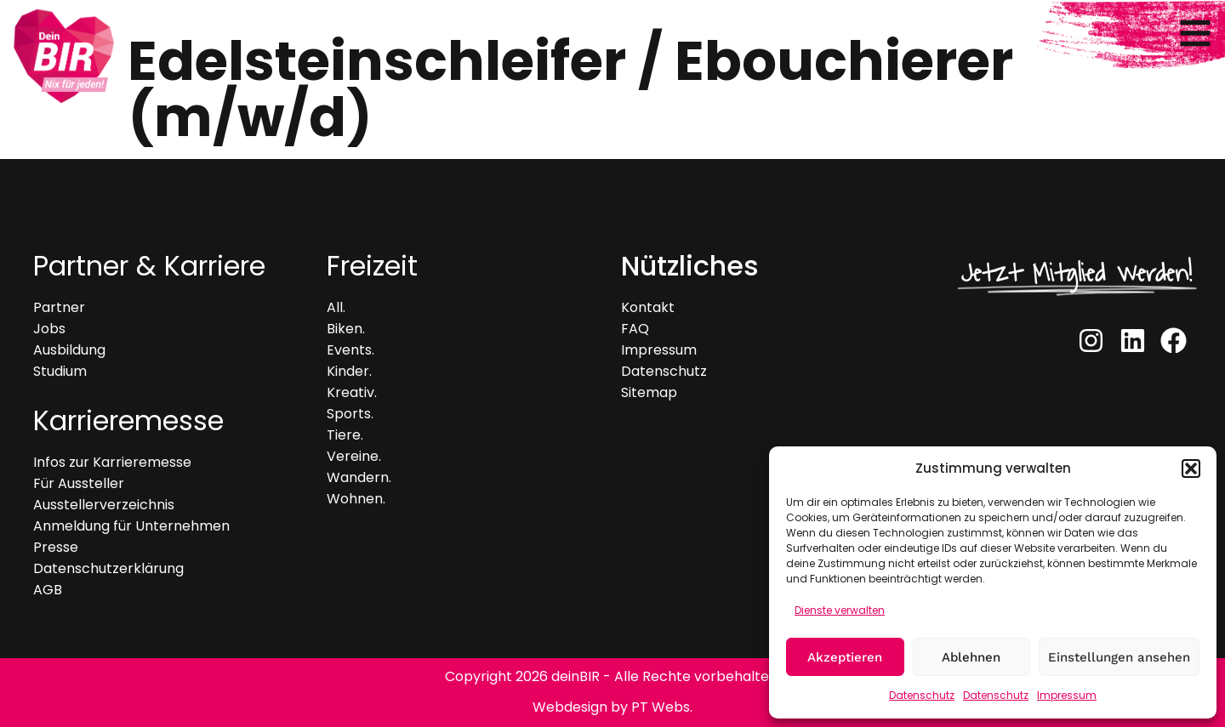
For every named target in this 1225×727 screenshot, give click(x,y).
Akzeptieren (844, 657)
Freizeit (372, 266)
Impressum (1067, 695)
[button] (1190, 468)
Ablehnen (971, 657)
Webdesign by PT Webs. (612, 707)
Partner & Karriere (149, 266)
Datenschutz (921, 695)
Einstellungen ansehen (1119, 657)
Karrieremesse (128, 420)
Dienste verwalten (840, 610)
